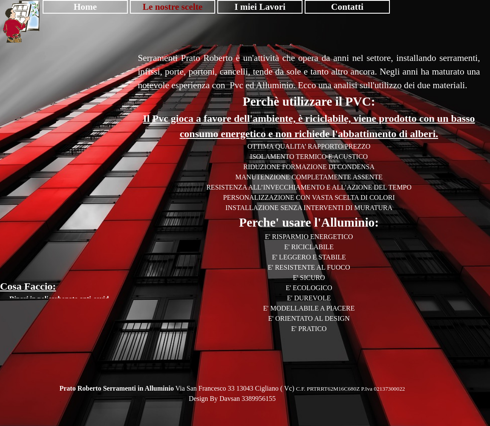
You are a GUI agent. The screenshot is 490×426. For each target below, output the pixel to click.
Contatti (347, 7)
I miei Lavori (259, 7)
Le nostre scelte (173, 7)
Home (85, 7)
